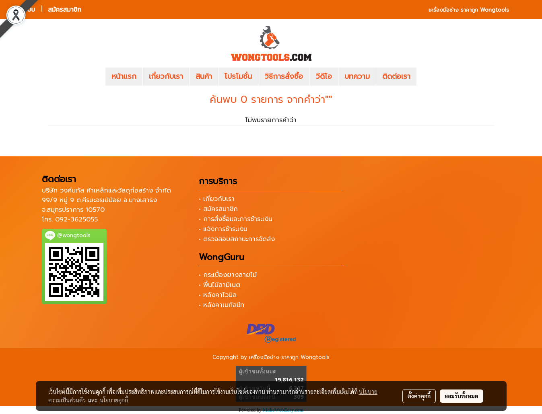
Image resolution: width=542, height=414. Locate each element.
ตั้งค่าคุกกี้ (419, 396)
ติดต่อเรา (396, 76)
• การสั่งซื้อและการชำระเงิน (235, 219)
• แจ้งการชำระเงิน (223, 229)
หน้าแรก (123, 76)
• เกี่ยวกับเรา (217, 199)
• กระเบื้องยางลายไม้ (228, 275)
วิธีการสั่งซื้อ (283, 76)
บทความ (357, 76)
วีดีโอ (323, 76)
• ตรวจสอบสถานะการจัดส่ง (237, 239)
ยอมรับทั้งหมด (461, 396)
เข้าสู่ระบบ (22, 9)
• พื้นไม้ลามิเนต (219, 285)
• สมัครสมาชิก (218, 209)
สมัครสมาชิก (64, 9)
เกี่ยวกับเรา (166, 76)
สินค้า (204, 76)
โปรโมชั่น (238, 76)
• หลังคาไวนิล (218, 295)
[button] (428, 77)
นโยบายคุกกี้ (114, 400)
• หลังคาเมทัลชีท (221, 305)
